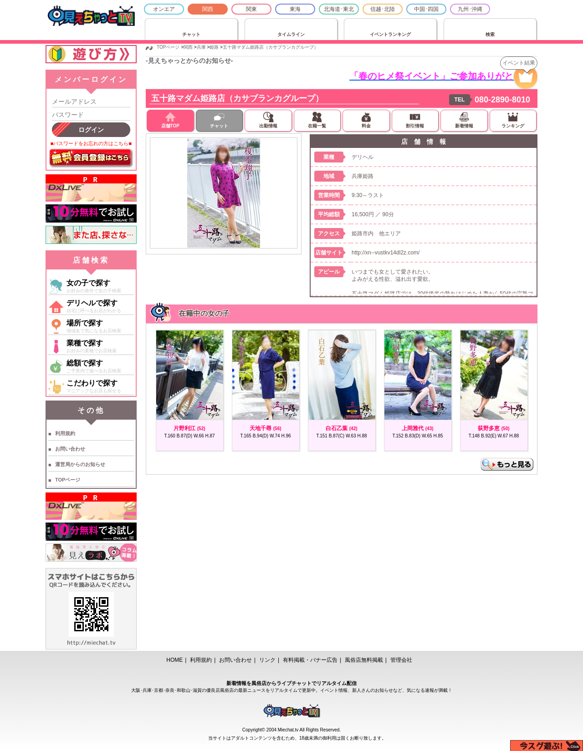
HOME (174, 660)
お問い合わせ (70, 449)
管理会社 (401, 660)
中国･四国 (426, 9)
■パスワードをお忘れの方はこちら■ (91, 143)
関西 (207, 9)
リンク (267, 660)
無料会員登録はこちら (91, 158)
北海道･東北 (339, 9)
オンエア (164, 9)
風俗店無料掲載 (364, 660)
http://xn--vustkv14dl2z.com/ (385, 252)
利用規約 (65, 433)
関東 (251, 9)
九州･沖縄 (470, 9)
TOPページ (67, 479)
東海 (295, 9)
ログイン (91, 129)
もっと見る (507, 464)
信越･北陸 (382, 9)
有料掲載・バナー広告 (310, 660)
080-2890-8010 (502, 99)
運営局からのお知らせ (80, 464)
